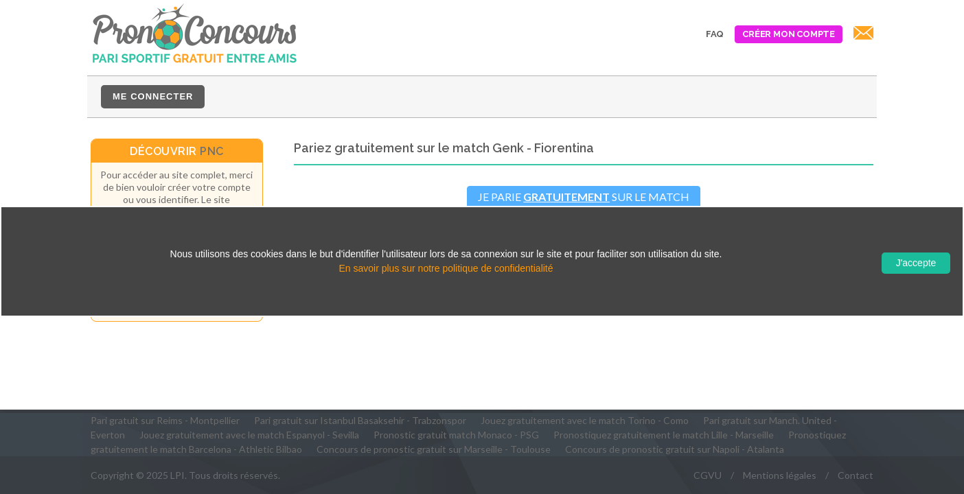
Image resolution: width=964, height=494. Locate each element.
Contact (855, 475)
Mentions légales (779, 475)
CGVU (707, 475)
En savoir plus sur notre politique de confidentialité (445, 268)
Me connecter (153, 96)
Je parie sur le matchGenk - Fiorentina (583, 205)
